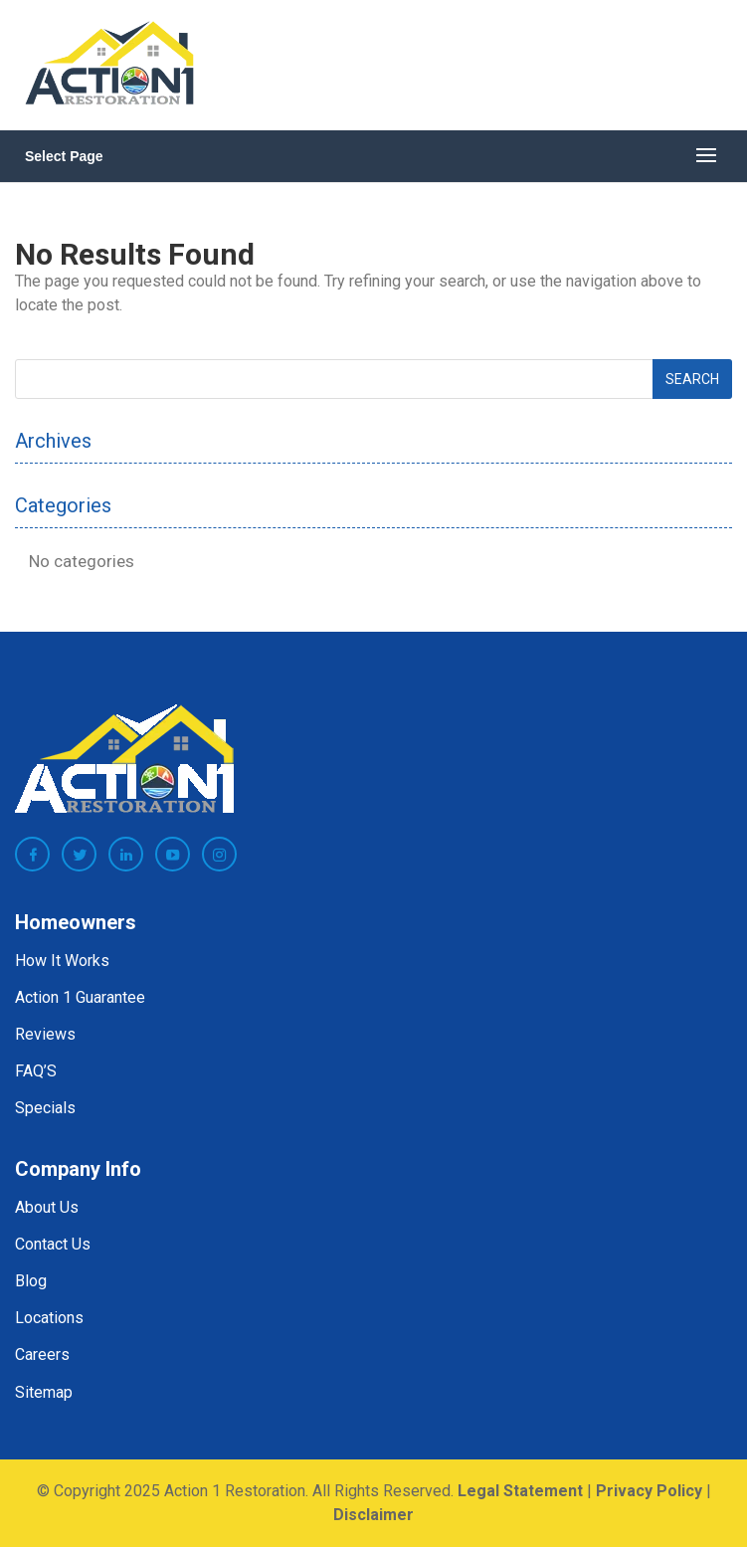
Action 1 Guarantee (80, 997)
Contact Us (53, 1244)
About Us (47, 1207)
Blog (31, 1280)
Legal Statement (520, 1490)
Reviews (45, 1034)
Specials (45, 1107)
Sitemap (44, 1392)
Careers (42, 1354)
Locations (49, 1317)
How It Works (62, 960)
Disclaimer (373, 1514)
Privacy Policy (649, 1490)
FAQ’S (36, 1071)
